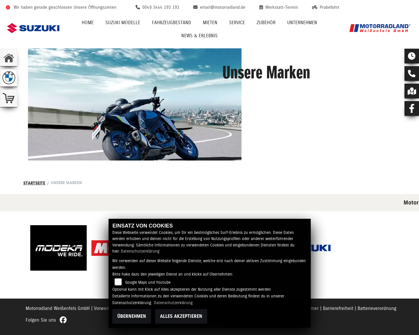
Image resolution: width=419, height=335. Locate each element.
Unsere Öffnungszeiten (95, 7)
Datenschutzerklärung (140, 251)
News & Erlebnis (199, 35)
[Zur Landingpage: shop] (8, 98)
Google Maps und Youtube (148, 282)
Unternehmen (302, 22)
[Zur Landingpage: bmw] (8, 78)
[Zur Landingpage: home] (8, 57)
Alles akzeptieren (181, 316)
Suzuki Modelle (122, 22)
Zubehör (266, 22)
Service (237, 22)
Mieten (210, 22)
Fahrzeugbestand (171, 22)
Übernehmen (131, 316)
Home (88, 22)
